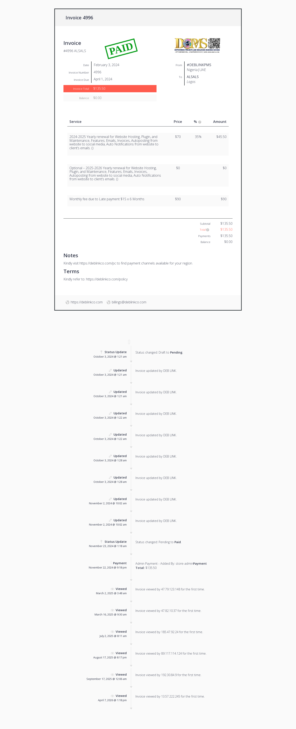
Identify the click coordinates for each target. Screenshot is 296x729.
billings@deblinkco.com (129, 302)
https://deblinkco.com (87, 302)
